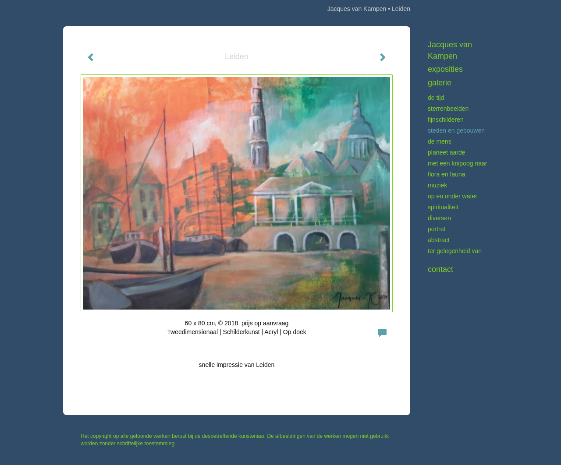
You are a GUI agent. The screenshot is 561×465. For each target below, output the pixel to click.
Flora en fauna (446, 174)
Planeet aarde (446, 152)
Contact (440, 269)
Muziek (437, 185)
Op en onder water (452, 196)
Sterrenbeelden (448, 108)
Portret (436, 228)
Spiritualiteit (443, 207)
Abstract (439, 239)
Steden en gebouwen (456, 130)
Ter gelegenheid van (455, 250)
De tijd (436, 97)
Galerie (439, 82)
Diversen (439, 218)
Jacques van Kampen (357, 8)
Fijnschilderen (446, 119)
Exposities (445, 69)
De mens (439, 141)
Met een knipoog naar (457, 163)
